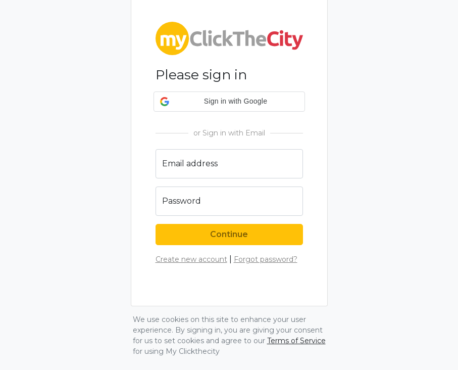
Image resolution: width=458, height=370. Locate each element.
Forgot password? (265, 259)
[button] (229, 101)
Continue (229, 234)
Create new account (191, 259)
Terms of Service (296, 340)
